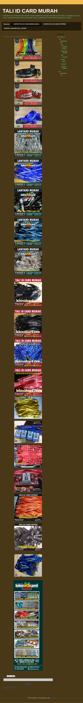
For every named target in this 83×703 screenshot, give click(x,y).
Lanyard (63, 64)
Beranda (6, 24)
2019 (61, 37)
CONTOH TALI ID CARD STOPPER (54, 24)
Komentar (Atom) (14, 687)
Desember (63, 41)
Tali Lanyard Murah (64, 46)
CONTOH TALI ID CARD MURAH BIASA (26, 24)
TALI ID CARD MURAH (30, 11)
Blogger (52, 698)
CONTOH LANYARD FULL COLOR (15, 28)
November (63, 73)
